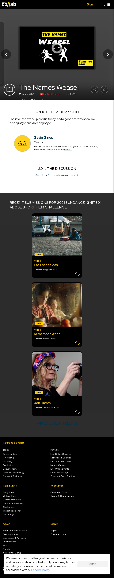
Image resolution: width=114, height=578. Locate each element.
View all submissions (57, 423)
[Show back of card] (77, 274)
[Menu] (108, 4)
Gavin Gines (43, 137)
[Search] (103, 4)
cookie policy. (41, 570)
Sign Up (39, 175)
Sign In (51, 175)
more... (68, 149)
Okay (92, 564)
